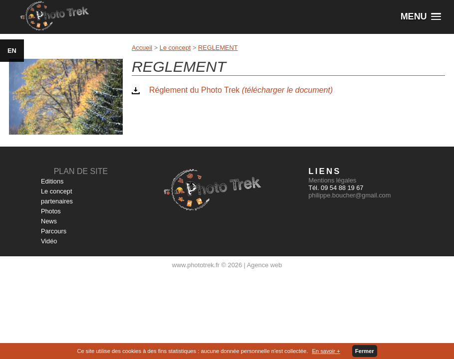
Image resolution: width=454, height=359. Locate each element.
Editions (52, 181)
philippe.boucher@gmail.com (349, 195)
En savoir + (326, 351)
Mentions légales (332, 180)
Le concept (175, 47)
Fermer (364, 351)
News (49, 221)
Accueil (142, 47)
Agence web (264, 265)
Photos (51, 211)
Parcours (53, 231)
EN (11, 50)
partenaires (57, 201)
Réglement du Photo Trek (241, 90)
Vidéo (49, 241)
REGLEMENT (218, 47)
